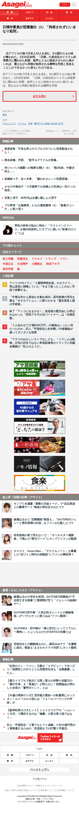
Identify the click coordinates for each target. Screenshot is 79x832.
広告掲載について (65, 790)
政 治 (69, 12)
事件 (5, 115)
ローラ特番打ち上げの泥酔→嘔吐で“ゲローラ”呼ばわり (17, 132)
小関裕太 (37, 263)
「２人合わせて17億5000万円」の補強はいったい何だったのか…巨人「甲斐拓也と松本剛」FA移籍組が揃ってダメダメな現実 (41, 329)
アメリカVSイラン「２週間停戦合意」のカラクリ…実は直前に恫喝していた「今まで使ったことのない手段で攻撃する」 (42, 287)
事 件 (10, 18)
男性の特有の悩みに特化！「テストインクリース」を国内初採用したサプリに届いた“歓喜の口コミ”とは (45, 229)
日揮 (30, 123)
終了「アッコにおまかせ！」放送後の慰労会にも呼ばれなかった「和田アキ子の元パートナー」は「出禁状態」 (42, 315)
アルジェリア (9, 123)
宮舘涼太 (22, 258)
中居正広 (8, 263)
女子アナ (30, 18)
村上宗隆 (8, 258)
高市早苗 (8, 269)
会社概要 (22, 785)
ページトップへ (39, 769)
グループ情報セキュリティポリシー (44, 785)
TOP (65, 4)
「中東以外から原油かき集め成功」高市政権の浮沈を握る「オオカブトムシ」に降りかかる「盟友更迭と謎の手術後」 (42, 301)
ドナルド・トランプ (44, 258)
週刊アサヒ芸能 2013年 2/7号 (48, 123)
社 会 (49, 12)
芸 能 (10, 12)
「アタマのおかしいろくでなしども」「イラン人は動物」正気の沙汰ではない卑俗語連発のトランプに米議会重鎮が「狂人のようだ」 (42, 343)
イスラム (21, 123)
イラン (64, 258)
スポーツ (30, 12)
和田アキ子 (53, 263)
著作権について (48, 790)
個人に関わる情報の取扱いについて (22, 790)
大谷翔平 (22, 263)
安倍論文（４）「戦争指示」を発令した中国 (61, 132)
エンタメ (49, 18)
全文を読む (39, 96)
